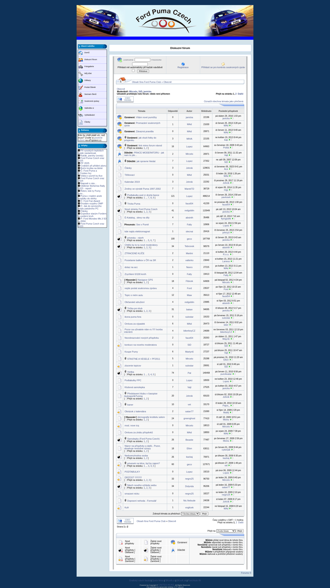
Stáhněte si (89, 108)
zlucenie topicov (133, 365)
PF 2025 (85, 163)
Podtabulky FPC (133, 380)
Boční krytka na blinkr (92, 168)
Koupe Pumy (131, 351)
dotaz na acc (131, 267)
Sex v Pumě (142, 224)
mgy (226, 190)
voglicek (189, 507)
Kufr (127, 507)
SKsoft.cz (170, 580)
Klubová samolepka (135, 387)
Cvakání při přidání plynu (93, 165)
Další (240, 93)
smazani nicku (132, 493)
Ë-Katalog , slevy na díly (137, 217)
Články (87, 122)
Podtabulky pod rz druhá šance (143, 195)
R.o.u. (226, 254)
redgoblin (189, 210)
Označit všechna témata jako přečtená (223, 101)
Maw (189, 295)
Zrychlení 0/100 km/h (135, 274)
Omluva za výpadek (135, 323)
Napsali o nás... (89, 183)
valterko (189, 260)
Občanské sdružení (135, 302)
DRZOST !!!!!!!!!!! (133, 477)
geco (189, 239)
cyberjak (226, 449)
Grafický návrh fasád (139, 580)
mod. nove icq (132, 425)
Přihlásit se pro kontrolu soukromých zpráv (223, 67)
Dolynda (189, 486)
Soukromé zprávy (91, 101)
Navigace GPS (145, 280)
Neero (189, 267)
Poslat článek (90, 87)
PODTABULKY (132, 471)
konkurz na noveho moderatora (141, 345)
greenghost (189, 418)
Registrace (183, 67)
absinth (189, 217)
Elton (226, 359)
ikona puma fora (133, 317)
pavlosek (226, 197)
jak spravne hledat (146, 161)
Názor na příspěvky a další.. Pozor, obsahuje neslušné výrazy (142, 447)
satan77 (189, 411)
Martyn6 (189, 351)
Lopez (189, 146)
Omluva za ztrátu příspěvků (139, 432)
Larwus (226, 261)
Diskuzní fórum (90, 59)
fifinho (226, 419)
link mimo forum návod (150, 145)
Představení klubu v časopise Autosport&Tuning (140, 394)
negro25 (189, 478)
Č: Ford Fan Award (90, 201)
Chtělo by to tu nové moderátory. (141, 245)
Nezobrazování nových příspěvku (142, 338)
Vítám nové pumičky (146, 117)
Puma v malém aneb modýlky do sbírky (90, 197)
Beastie (189, 440)
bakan (189, 309)
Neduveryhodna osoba (136, 455)
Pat (189, 373)
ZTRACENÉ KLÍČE (134, 253)
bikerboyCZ (189, 330)
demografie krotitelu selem (151, 417)
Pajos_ (226, 405)
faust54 (189, 203)
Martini (189, 253)
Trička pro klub (134, 308)
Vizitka (130, 372)
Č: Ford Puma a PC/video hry (87, 171)
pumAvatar (226, 374)
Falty (189, 224)
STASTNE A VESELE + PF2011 (143, 359)
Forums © (246, 573)
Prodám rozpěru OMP (92, 203)
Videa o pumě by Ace (91, 175)
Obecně (168, 82)
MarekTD (189, 189)
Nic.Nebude (189, 500)
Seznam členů (90, 94)
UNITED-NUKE (166, 585)
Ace (226, 169)
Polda (226, 147)
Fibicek (189, 281)
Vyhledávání (89, 115)
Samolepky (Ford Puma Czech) (143, 438)
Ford (189, 288)
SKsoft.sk (181, 580)
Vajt (226, 155)
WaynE (226, 339)
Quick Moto (158, 580)
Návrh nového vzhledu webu (142, 485)
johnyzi (226, 232)
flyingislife (226, 218)
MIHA (189, 138)
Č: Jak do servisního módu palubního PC (90, 207)
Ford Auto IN (194, 580)
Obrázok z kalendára (135, 411)
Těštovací (130, 175)
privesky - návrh (135, 238)
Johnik (189, 168)
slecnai (189, 231)
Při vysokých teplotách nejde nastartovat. (91, 151)
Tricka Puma (133, 203)
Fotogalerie (89, 66)
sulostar (189, 317)
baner (130, 404)
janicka (147, 91)
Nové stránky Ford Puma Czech (141, 209)
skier (226, 325)
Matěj (226, 412)
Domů (86, 53)
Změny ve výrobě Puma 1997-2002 (143, 189)
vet (189, 404)
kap (226, 140)
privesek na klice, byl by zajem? (143, 463)
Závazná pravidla (145, 131)
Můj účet (88, 73)
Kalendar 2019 (132, 182)
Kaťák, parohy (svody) (92, 155)
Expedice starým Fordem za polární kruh (92, 214)
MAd (189, 124)
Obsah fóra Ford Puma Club (146, 82)
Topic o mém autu (134, 295)
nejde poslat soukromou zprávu (141, 288)
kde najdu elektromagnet (137, 231)
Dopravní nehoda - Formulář (141, 500)
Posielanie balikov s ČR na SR (140, 260)
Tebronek (189, 246)
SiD (140, 91)
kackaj (189, 457)
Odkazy (87, 80)
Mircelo (133, 91)
